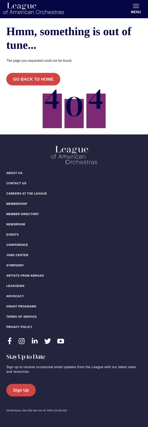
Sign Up (21, 390)
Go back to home (33, 79)
